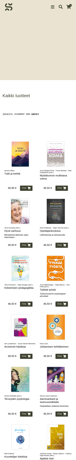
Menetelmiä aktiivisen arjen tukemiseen (16, 225)
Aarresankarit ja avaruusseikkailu (49, 390)
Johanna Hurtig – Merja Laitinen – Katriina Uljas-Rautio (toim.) (56, 444)
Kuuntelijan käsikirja (15, 446)
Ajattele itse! (47, 447)
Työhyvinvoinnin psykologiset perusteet (53, 284)
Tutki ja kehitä (12, 163)
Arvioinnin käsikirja (15, 336)
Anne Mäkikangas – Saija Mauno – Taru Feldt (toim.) (55, 275)
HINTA (35, 103)
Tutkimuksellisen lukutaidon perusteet (52, 453)
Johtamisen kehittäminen (54, 336)
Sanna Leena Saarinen (48, 385)
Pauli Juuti (44, 333)
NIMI (28, 103)
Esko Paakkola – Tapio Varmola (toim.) (54, 217)
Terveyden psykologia (16, 388)
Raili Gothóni (9, 443)
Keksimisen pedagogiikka (19, 277)
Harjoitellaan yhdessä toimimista (54, 395)
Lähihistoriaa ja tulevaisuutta (52, 224)
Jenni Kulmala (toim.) (12, 217)
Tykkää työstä (48, 279)
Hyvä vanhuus (12, 220)
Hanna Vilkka (9, 160)
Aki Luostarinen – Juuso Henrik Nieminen (19, 333)
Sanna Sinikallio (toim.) (13, 385)
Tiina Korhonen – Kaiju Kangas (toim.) (18, 274)
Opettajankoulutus (50, 220)
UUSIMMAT (19, 103)
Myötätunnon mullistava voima (53, 166)
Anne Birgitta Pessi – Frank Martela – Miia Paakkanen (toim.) (56, 161)
